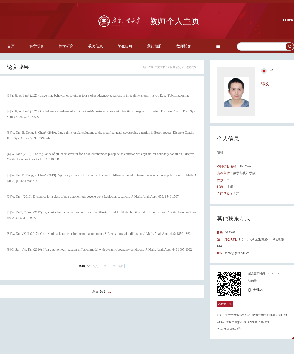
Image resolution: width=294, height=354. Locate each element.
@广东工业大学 (225, 307)
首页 (11, 46)
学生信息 (125, 46)
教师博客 (183, 46)
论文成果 (191, 67)
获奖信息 (95, 46)
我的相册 (154, 46)
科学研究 (36, 46)
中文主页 (160, 67)
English (288, 20)
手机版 (258, 289)
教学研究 (66, 46)
